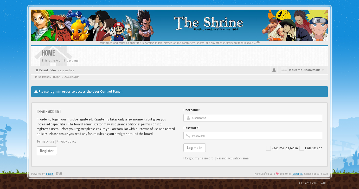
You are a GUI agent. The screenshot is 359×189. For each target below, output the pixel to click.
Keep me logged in (282, 148)
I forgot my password (198, 158)
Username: (191, 110)
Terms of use (45, 141)
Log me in (194, 148)
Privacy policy (66, 141)
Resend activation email (233, 158)
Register (47, 151)
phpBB (49, 174)
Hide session (310, 148)
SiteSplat (298, 174)
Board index (47, 70)
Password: (191, 128)
